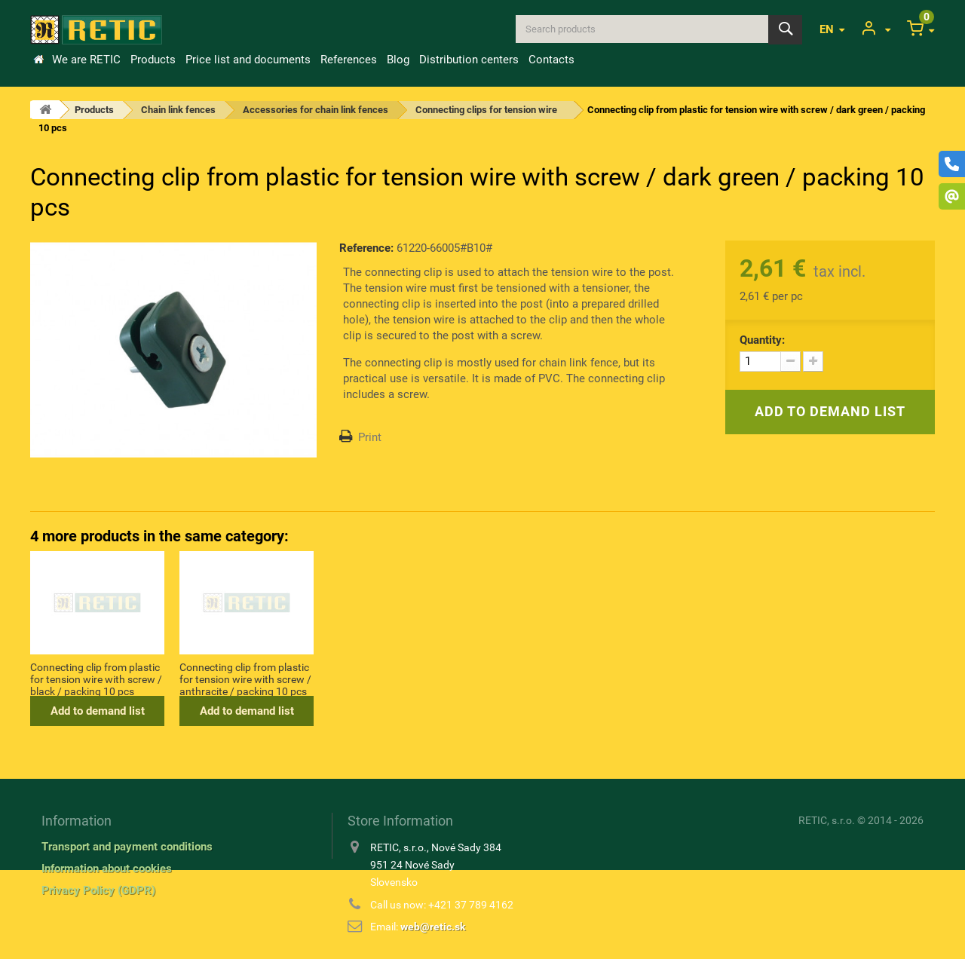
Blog (398, 59)
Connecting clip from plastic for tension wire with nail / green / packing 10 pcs (95, 678)
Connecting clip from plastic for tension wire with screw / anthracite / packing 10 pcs (544, 678)
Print (369, 437)
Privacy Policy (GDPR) (98, 890)
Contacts (551, 59)
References (348, 59)
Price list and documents (248, 59)
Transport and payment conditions (127, 846)
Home (38, 59)
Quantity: (762, 340)
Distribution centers (469, 59)
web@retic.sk (432, 927)
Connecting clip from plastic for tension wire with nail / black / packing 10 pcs (244, 678)
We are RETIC (86, 59)
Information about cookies (106, 868)
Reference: (366, 248)
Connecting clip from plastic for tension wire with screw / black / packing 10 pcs (395, 678)
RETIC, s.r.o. (826, 820)
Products (153, 59)
